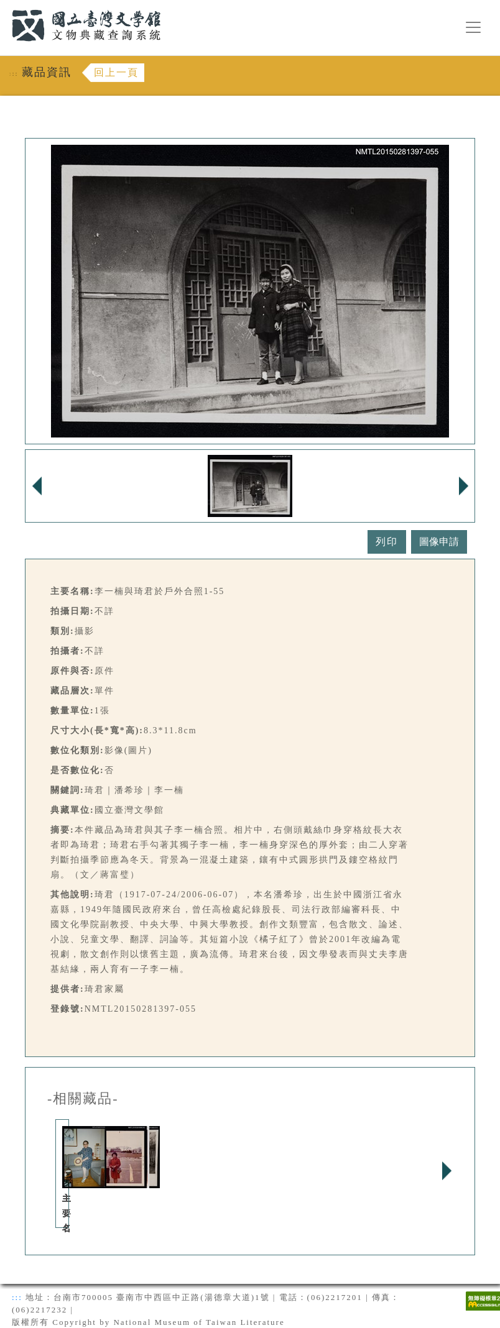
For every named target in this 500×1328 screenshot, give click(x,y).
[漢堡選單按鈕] (473, 27)
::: (4, 7)
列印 (387, 541)
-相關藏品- (83, 1098)
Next (446, 1170)
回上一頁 (116, 72)
